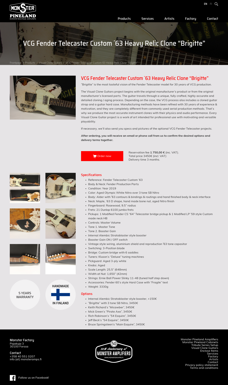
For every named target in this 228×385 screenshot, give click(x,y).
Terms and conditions (204, 367)
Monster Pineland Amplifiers (199, 339)
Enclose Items (209, 350)
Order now (102, 156)
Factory (190, 18)
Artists (169, 18)
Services (147, 18)
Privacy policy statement (201, 365)
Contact (212, 18)
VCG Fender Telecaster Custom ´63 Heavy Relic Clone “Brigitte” (102, 63)
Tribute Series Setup (204, 345)
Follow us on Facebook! (29, 378)
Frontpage (16, 63)
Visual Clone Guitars (50, 63)
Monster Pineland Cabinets (200, 342)
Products (124, 18)
